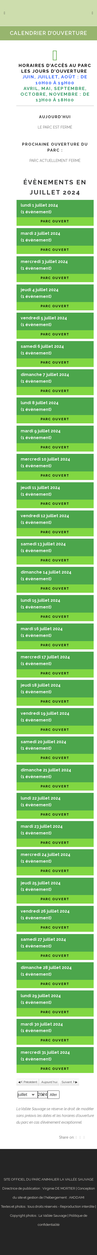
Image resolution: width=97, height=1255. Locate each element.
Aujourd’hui (49, 1082)
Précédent (28, 1082)
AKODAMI (76, 1197)
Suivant (68, 1082)
